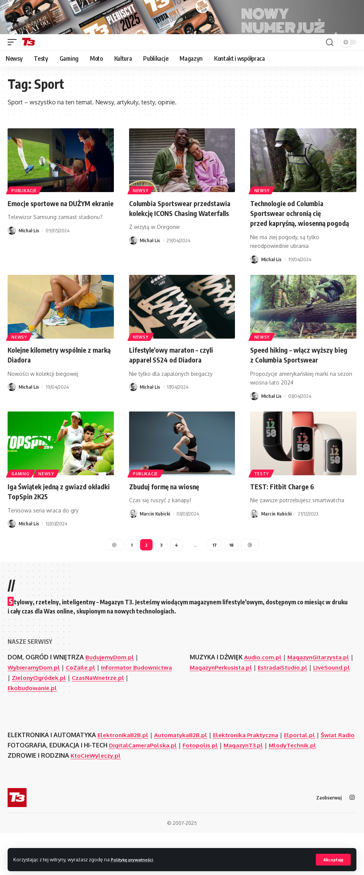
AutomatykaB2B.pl (183, 766)
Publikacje (24, 210)
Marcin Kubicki (155, 543)
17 (214, 575)
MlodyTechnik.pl (298, 786)
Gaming (21, 502)
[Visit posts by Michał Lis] (12, 260)
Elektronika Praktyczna (252, 766)
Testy (262, 502)
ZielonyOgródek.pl (81, 709)
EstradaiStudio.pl (290, 698)
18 (231, 575)
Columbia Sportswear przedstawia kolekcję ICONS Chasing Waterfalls (175, 233)
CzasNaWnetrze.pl (143, 709)
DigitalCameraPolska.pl (144, 786)
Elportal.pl (308, 766)
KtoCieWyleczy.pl (97, 797)
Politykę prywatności (136, 859)
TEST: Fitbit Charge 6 (285, 515)
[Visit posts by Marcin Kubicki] (133, 543)
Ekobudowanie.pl (37, 719)
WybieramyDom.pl (35, 698)
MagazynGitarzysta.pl (320, 688)
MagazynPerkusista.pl (226, 698)
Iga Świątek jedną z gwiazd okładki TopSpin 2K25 (52, 520)
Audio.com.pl (263, 688)
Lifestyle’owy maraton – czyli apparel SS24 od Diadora (176, 384)
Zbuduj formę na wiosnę (169, 515)
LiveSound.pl (209, 709)
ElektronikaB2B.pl (124, 766)
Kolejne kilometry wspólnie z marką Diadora (52, 384)
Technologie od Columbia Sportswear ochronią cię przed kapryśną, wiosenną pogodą (293, 237)
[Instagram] (351, 839)
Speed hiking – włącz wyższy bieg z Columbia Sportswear (297, 384)
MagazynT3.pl (247, 786)
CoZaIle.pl (83, 698)
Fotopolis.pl (202, 786)
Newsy (141, 210)
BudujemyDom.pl (110, 688)
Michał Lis (29, 260)
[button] (332, 859)
